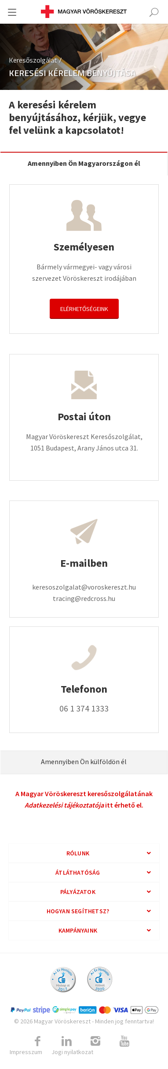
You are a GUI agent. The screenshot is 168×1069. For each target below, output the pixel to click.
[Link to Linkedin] (66, 1041)
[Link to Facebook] (37, 1041)
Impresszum (26, 1052)
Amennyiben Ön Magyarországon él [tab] (84, 163)
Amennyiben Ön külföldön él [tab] (84, 761)
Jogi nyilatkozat (72, 1052)
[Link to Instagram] (95, 1041)
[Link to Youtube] (124, 1041)
